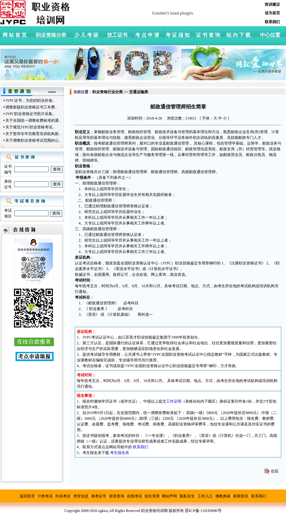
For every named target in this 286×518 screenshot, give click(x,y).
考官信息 (80, 496)
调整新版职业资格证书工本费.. (31, 107)
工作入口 (205, 496)
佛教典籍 (223, 496)
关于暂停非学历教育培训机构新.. (33, 134)
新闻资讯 (240, 496)
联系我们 (258, 496)
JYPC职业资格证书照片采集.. (29, 114)
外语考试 (62, 496)
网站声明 (169, 496)
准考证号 (98, 496)
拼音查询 (116, 496)
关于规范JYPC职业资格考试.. (29, 127)
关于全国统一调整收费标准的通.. (33, 120)
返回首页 (27, 496)
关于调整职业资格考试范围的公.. (33, 140)
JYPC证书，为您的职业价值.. (29, 100)
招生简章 (152, 496)
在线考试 (134, 496)
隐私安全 (187, 496)
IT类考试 (45, 496)
